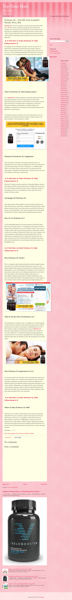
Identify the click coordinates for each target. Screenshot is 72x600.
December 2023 (64, 73)
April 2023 (63, 88)
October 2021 (63, 124)
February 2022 (64, 116)
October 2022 (63, 100)
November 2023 (64, 74)
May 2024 (63, 63)
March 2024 (63, 67)
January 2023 (63, 94)
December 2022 (64, 96)
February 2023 (64, 92)
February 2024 (64, 69)
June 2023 (63, 84)
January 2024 (63, 71)
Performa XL (8, 25)
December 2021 (64, 120)
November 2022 (64, 98)
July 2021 (63, 130)
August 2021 (63, 128)
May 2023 (63, 86)
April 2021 (63, 135)
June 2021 (63, 131)
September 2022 (64, 102)
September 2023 (64, 78)
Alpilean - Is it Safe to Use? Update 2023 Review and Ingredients (22, 583)
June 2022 (63, 108)
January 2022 (63, 118)
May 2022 (63, 110)
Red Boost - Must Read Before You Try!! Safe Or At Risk (20, 569)
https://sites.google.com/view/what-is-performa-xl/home (19, 433)
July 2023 (63, 82)
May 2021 (63, 133)
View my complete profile (55, 53)
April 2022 (63, 112)
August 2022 (63, 104)
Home (25, 484)
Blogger (42, 597)
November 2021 (64, 122)
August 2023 (63, 80)
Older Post (44, 484)
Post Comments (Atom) (13, 487)
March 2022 (63, 114)
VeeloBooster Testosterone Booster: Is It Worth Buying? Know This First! (21, 491)
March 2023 (63, 90)
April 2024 (63, 65)
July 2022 (63, 106)
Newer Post (6, 484)
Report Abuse (53, 56)
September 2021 (64, 126)
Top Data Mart (15, 6)
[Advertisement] (59, 27)
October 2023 (63, 76)
